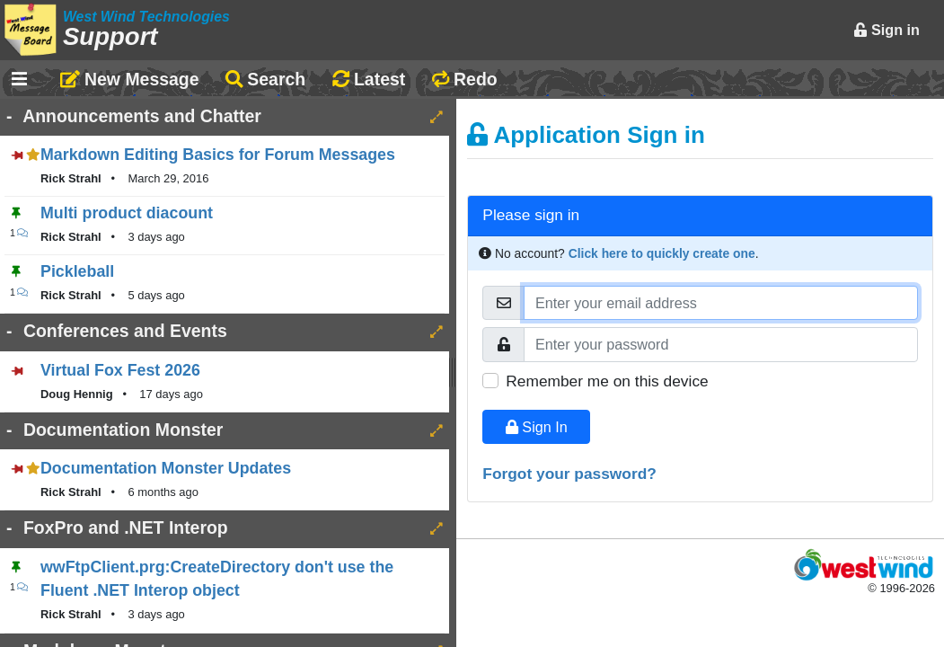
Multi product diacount (126, 213)
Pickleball (77, 271)
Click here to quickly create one (662, 253)
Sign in (886, 30)
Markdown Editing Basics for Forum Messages (217, 155)
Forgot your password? (569, 474)
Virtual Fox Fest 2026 (120, 370)
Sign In (537, 427)
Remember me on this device (607, 381)
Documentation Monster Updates (165, 468)
